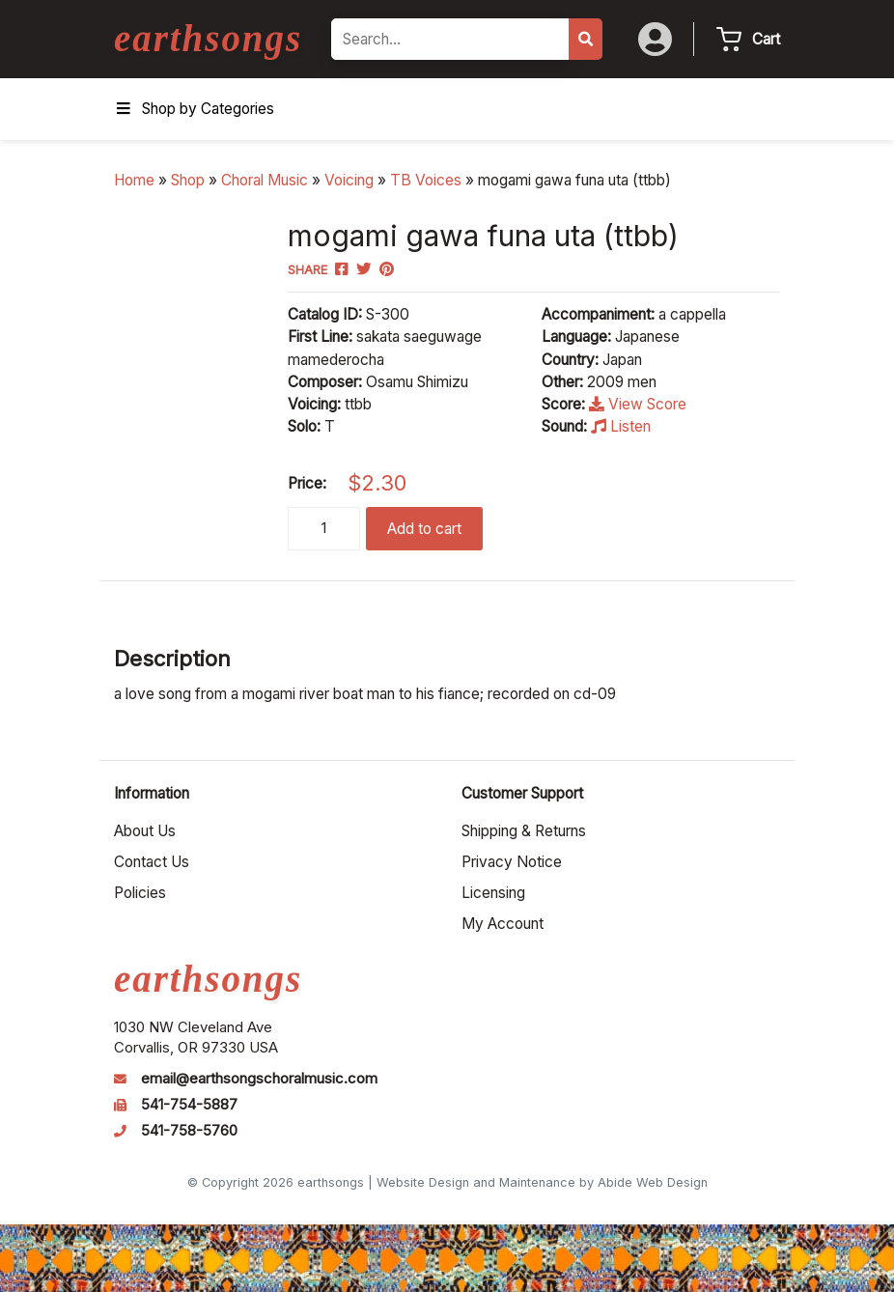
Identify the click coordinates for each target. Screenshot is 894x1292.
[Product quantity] (324, 528)
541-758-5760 (189, 1130)
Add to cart (424, 529)
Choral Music (264, 180)
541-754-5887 (189, 1104)
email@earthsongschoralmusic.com (259, 1078)
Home (134, 180)
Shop (188, 180)
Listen (621, 426)
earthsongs (208, 38)
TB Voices (425, 180)
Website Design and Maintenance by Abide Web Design (542, 1182)
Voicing (349, 180)
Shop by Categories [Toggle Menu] (194, 108)
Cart (766, 39)
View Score (637, 404)
